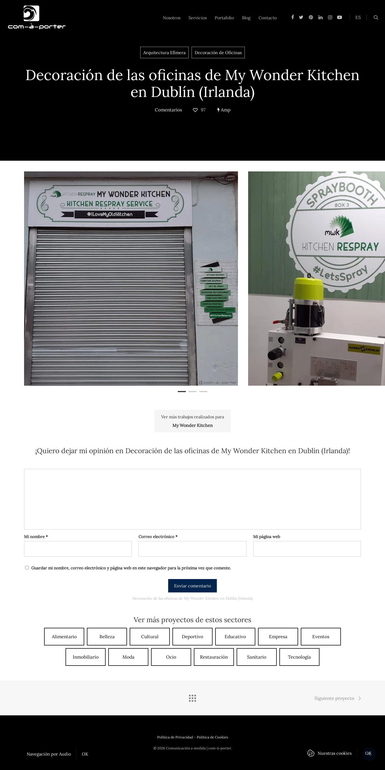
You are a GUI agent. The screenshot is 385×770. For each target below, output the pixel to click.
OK (85, 754)
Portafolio (224, 18)
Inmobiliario (86, 657)
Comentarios (168, 110)
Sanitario (256, 657)
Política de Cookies (212, 737)
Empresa (278, 637)
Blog (246, 18)
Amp (223, 110)
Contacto (268, 18)
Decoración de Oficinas (218, 52)
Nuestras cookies (335, 753)
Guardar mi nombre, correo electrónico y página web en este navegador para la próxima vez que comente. (131, 567)
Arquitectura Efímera (164, 52)
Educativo (235, 637)
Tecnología (299, 657)
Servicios (197, 18)
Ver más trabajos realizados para (192, 422)
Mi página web (266, 536)
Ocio (171, 657)
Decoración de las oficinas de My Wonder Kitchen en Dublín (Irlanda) (192, 83)
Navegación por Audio (49, 754)
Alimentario (64, 637)
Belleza (107, 637)
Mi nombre (36, 536)
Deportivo (192, 637)
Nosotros (171, 18)
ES (358, 17)
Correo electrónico (158, 536)
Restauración (214, 657)
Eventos (320, 637)
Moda (128, 657)
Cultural (150, 637)
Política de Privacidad (175, 737)
